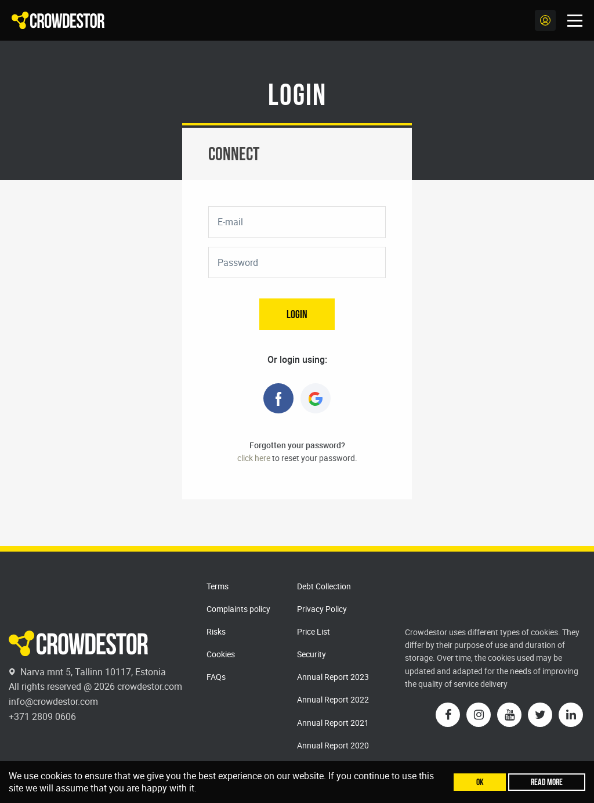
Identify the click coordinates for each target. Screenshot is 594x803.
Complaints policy (238, 608)
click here (253, 457)
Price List (313, 631)
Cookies (221, 654)
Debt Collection (324, 586)
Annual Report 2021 (333, 722)
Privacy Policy (322, 608)
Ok (480, 782)
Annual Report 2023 (333, 676)
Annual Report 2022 (333, 699)
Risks (216, 631)
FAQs (216, 676)
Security (311, 654)
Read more (547, 782)
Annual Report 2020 (333, 745)
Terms (218, 586)
